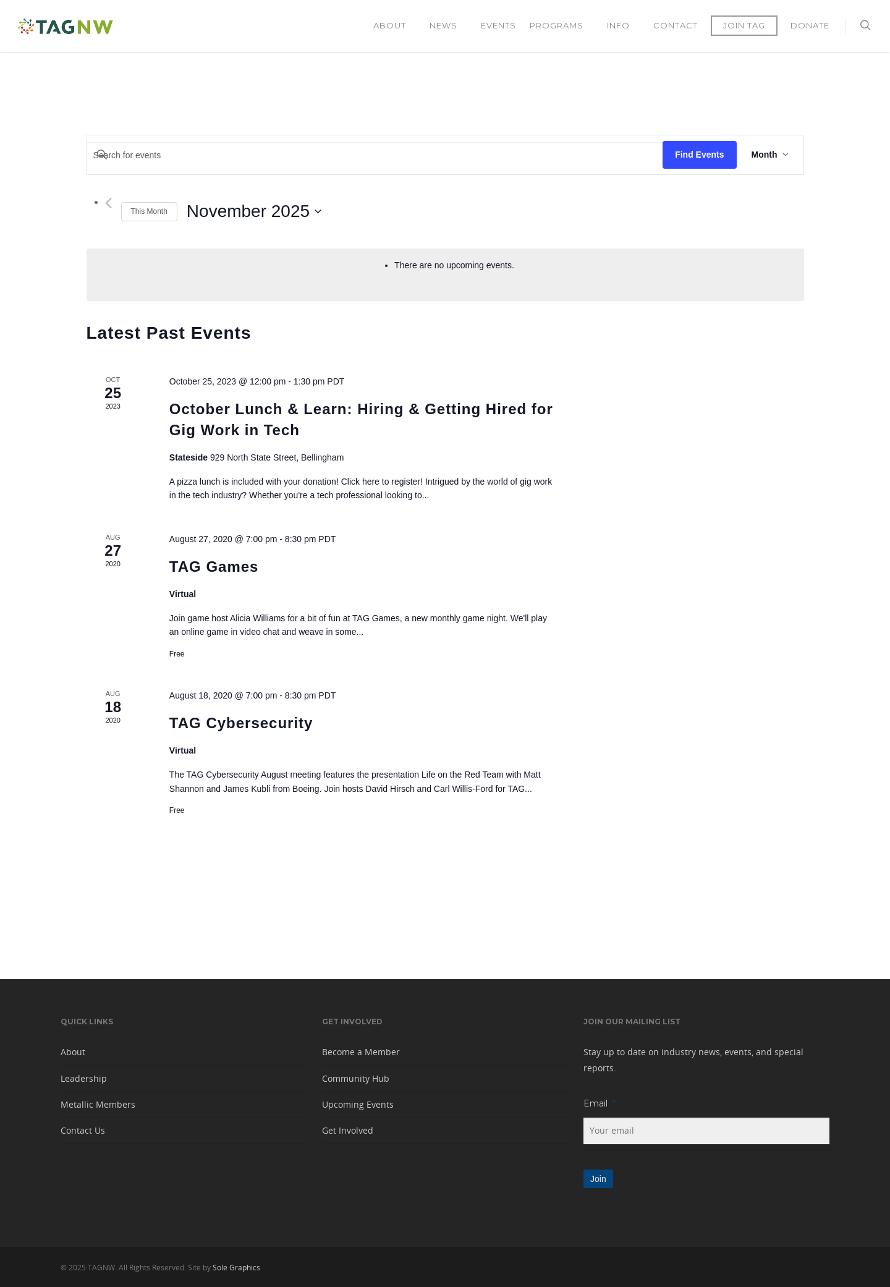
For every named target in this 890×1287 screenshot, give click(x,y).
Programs (562, 26)
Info (624, 26)
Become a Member (361, 1052)
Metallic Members (98, 1104)
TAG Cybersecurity (241, 723)
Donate (809, 25)
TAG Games (214, 566)
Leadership (84, 1078)
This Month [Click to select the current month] (149, 211)
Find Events (699, 154)
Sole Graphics (236, 1267)
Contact (675, 25)
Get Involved (347, 1130)
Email (599, 1103)
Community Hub (355, 1078)
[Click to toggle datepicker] (254, 211)
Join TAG (744, 25)
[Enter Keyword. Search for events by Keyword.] (375, 155)
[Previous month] (108, 203)
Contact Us (83, 1130)
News (449, 26)
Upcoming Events (358, 1104)
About (395, 26)
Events (498, 25)
